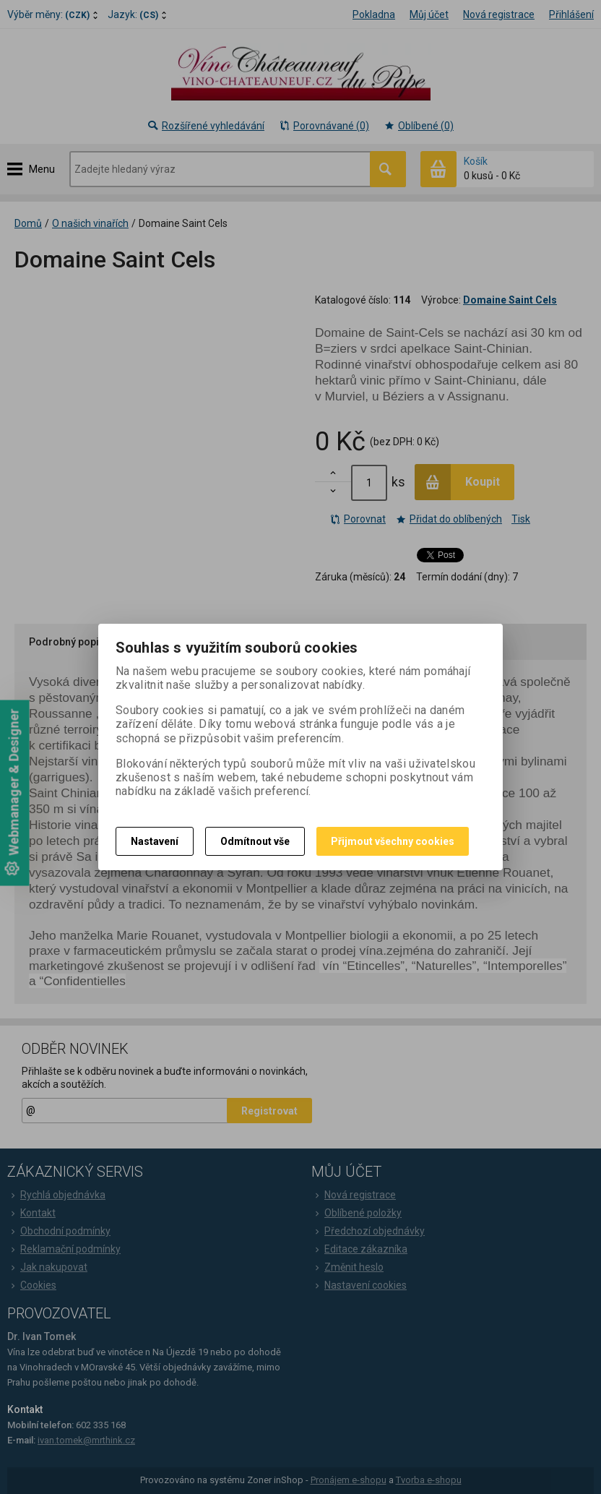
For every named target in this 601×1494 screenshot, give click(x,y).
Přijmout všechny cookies (392, 841)
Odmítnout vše (255, 841)
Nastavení (154, 841)
